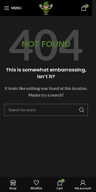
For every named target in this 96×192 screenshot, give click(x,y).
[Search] (46, 110)
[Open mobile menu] (12, 8)
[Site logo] (46, 7)
